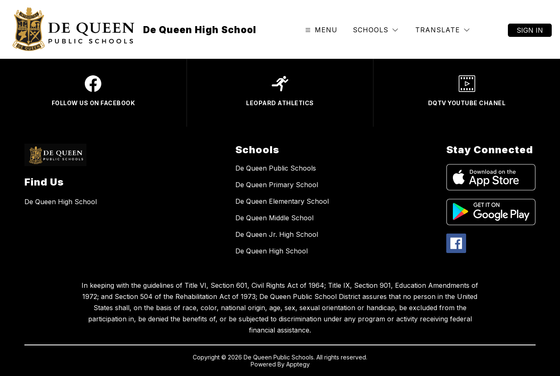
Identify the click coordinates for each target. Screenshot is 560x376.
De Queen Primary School (276, 185)
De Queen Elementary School (282, 201)
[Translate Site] (442, 30)
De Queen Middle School (274, 218)
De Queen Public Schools (275, 168)
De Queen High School (271, 251)
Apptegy (298, 364)
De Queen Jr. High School (276, 234)
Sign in (530, 30)
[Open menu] (320, 30)
